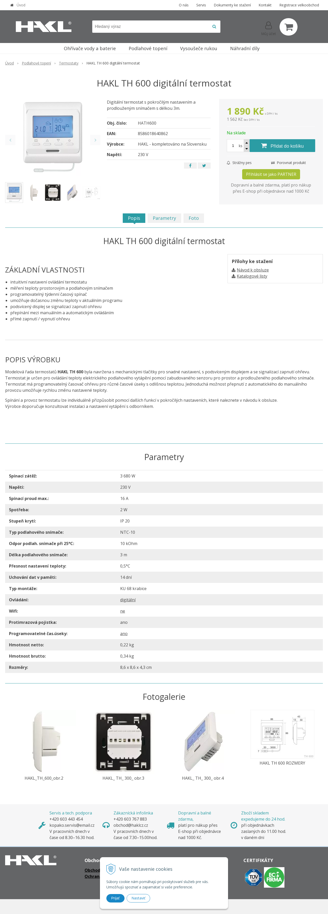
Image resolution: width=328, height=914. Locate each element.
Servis (201, 5)
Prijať (115, 898)
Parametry (164, 218)
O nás (184, 5)
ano (124, 633)
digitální (128, 600)
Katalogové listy (252, 276)
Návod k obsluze (253, 270)
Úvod (21, 5)
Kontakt (265, 5)
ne (122, 611)
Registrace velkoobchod (299, 5)
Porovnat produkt (288, 162)
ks (240, 145)
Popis (134, 218)
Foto (194, 218)
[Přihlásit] (268, 27)
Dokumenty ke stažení (232, 5)
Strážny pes (239, 162)
